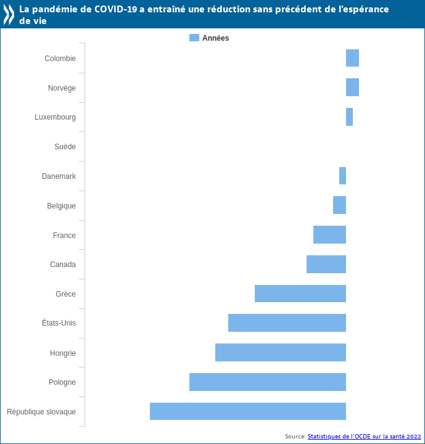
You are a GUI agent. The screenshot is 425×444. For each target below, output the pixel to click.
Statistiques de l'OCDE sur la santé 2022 (364, 436)
